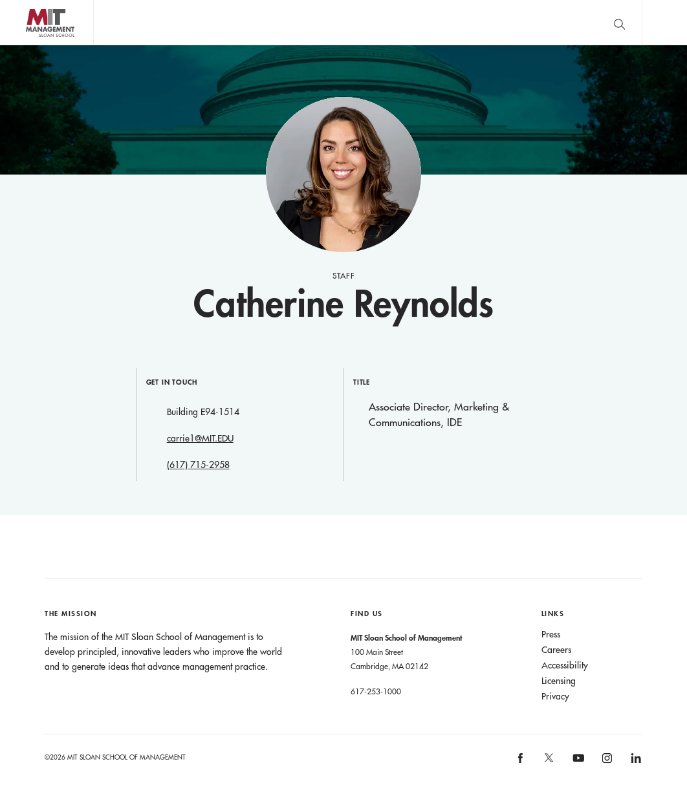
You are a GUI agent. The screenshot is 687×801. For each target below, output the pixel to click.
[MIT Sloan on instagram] (606, 762)
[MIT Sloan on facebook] (521, 762)
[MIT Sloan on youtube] (576, 765)
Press (550, 634)
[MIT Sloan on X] (548, 762)
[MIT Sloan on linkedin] (635, 762)
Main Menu (664, 22)
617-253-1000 (376, 691)
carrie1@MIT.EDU (200, 438)
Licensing (558, 681)
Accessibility (564, 665)
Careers (556, 650)
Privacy (555, 696)
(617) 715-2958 (198, 465)
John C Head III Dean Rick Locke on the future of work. (342, 22)
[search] (619, 22)
